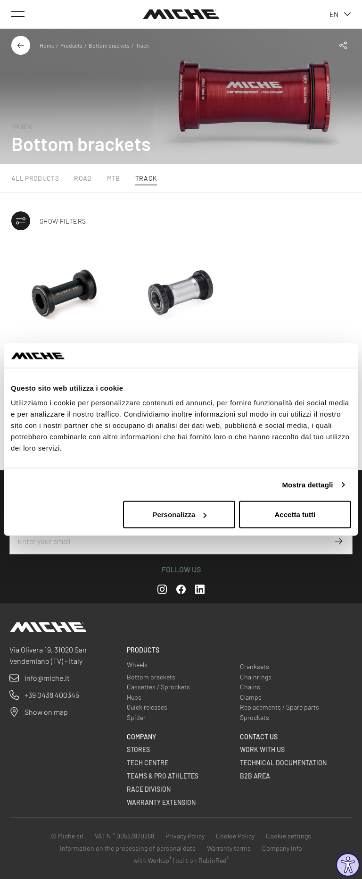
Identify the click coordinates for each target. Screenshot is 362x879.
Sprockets (254, 717)
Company (141, 737)
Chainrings (256, 677)
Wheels (137, 665)
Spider (136, 717)
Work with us (262, 749)
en (340, 14)
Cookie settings (288, 836)
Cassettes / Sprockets (158, 687)
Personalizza (179, 515)
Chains (250, 687)
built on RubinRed (202, 860)
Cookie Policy (235, 836)
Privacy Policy (185, 836)
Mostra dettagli (307, 484)
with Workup (152, 860)
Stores (138, 749)
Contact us (259, 737)
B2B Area (255, 776)
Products (71, 45)
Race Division (149, 789)
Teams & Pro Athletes (162, 776)
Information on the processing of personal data (128, 848)
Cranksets (254, 666)
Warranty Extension (161, 802)
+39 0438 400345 (52, 694)
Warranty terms (229, 848)
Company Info (282, 848)
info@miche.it (47, 677)
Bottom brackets (109, 45)
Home (47, 45)
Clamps (251, 697)
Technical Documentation (283, 763)
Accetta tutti (295, 515)
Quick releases (147, 707)
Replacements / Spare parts (279, 707)
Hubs (134, 697)
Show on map (46, 711)
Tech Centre (147, 763)
